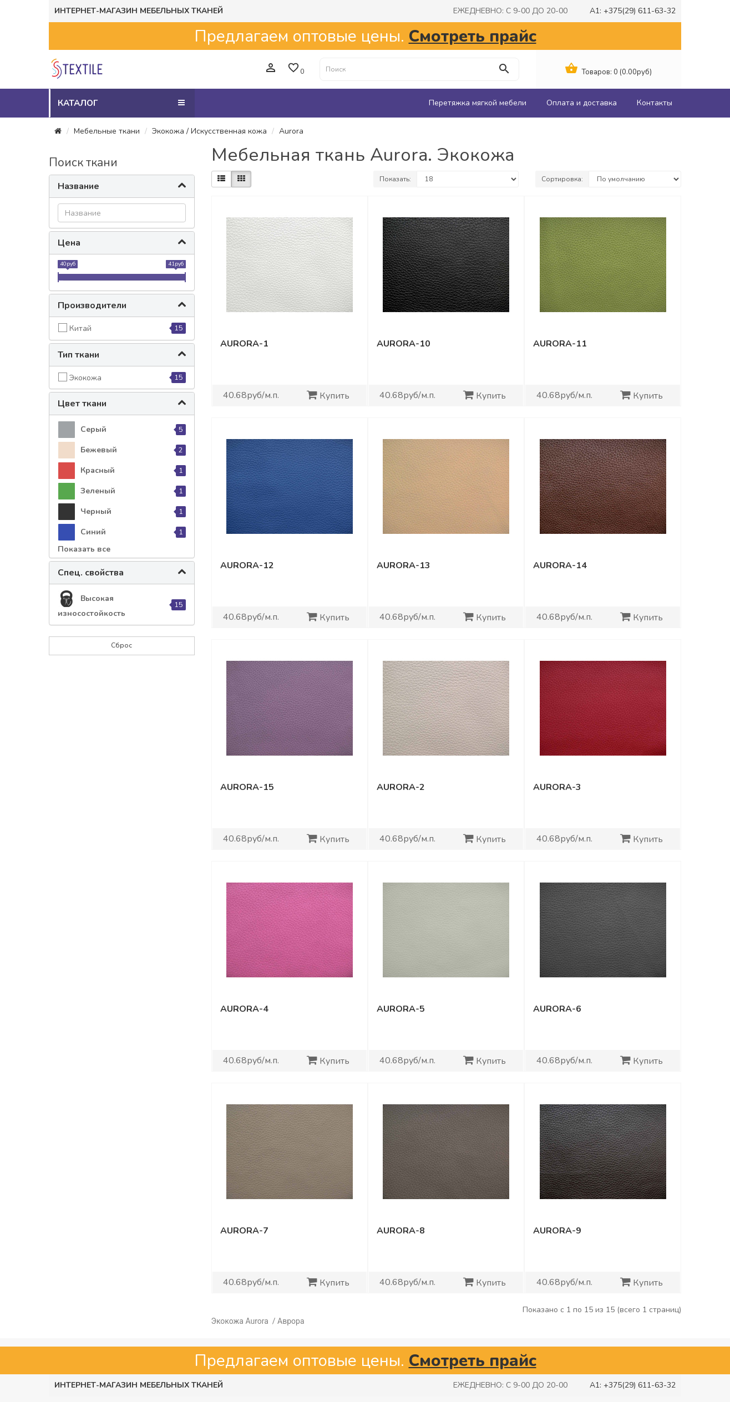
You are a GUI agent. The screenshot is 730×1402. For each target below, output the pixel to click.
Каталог (121, 103)
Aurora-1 (244, 344)
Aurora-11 (560, 344)
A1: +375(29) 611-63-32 (633, 11)
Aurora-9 (557, 1231)
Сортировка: (562, 179)
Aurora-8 (401, 1231)
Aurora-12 (247, 565)
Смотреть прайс (472, 36)
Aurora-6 (557, 1009)
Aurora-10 (403, 344)
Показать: (395, 179)
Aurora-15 (247, 787)
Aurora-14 (560, 565)
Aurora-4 (244, 1009)
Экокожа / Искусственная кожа (209, 131)
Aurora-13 (403, 565)
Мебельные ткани (107, 131)
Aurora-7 (244, 1231)
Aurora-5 (401, 1009)
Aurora (291, 131)
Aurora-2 (401, 787)
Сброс (121, 645)
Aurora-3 (557, 787)
